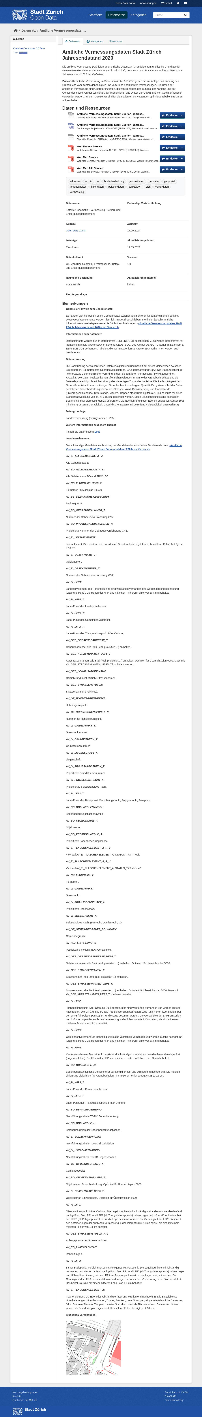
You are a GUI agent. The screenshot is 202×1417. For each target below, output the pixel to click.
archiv (88, 181)
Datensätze (116, 15)
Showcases (115, 41)
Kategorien (139, 15)
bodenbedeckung (114, 181)
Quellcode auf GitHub (24, 1400)
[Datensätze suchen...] (171, 15)
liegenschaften (78, 186)
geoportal (169, 181)
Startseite (96, 15)
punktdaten (134, 186)
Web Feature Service (89, 146)
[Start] (16, 30)
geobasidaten (136, 181)
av (98, 181)
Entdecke (169, 115)
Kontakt (16, 1396)
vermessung (77, 192)
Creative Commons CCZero (29, 48)
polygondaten (116, 186)
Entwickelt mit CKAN (176, 1392)
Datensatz (28, 30)
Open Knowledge (174, 1400)
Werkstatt (166, 3)
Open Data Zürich (76, 230)
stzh (148, 186)
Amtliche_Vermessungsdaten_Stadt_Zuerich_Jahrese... (111, 114)
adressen (75, 181)
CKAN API (171, 1396)
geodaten (154, 181)
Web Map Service (87, 157)
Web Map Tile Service (90, 168)
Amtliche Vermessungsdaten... (63, 30)
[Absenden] (185, 15)
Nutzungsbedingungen (25, 1392)
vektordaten (162, 186)
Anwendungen (148, 3)
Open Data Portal (125, 3)
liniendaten (97, 186)
